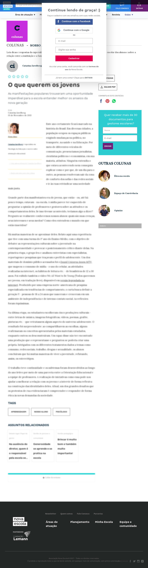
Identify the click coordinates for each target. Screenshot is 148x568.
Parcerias (98, 514)
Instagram (138, 561)
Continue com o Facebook (74, 21)
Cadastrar (74, 58)
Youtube (142, 561)
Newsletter (50, 514)
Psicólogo (61, 412)
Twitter (134, 561)
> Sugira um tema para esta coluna (22, 173)
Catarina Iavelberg (15, 144)
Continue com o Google (73, 30)
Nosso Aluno (12, 137)
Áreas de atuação (52, 523)
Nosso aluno (41, 412)
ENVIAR (107, 146)
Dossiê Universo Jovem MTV (76, 262)
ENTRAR (88, 78)
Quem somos (66, 514)
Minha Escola (104, 521)
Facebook (130, 561)
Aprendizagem (18, 412)
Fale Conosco (83, 514)
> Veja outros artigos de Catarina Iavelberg (25, 163)
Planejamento (79, 521)
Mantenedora (18, 532)
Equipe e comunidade (128, 523)
